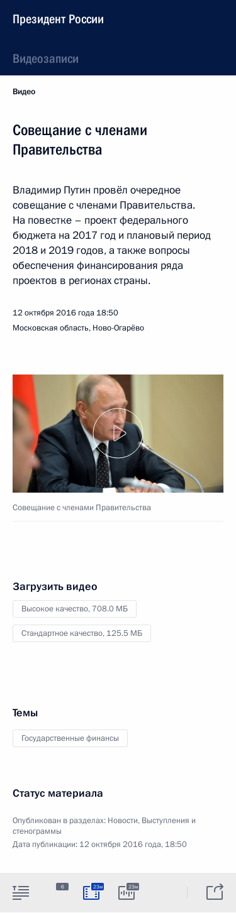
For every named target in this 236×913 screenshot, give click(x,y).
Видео (24, 91)
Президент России (58, 18)
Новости (123, 820)
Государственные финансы (70, 738)
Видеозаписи (46, 58)
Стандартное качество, (81, 633)
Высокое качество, (74, 609)
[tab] (20, 892)
